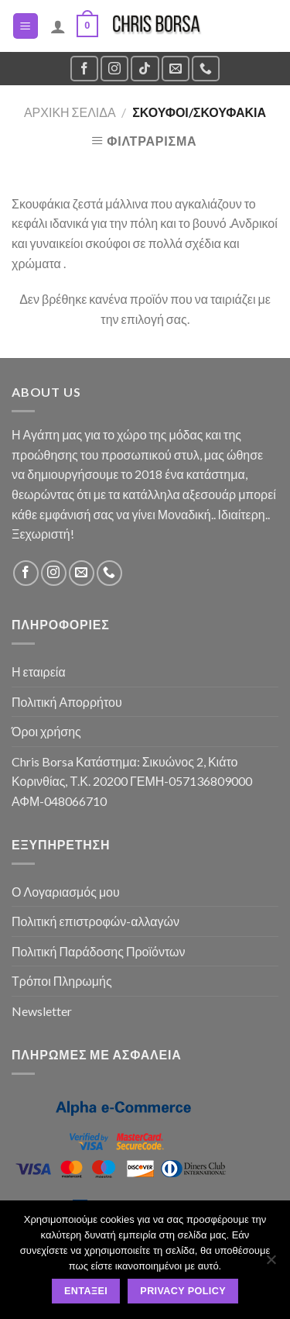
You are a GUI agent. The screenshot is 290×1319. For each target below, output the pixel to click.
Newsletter (42, 1011)
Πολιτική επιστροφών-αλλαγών (95, 921)
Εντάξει (85, 1291)
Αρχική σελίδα (70, 112)
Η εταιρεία (39, 671)
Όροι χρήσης (46, 731)
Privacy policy (183, 1291)
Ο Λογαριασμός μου (66, 891)
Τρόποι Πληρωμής (62, 980)
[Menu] (26, 26)
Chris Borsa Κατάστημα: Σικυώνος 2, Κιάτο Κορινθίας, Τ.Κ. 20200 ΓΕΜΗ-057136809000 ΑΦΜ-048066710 (132, 781)
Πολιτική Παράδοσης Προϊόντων (99, 951)
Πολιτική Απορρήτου (67, 701)
